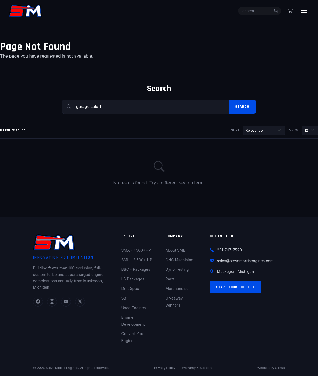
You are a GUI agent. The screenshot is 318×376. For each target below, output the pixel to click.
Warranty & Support (197, 368)
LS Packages (132, 279)
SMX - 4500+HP (136, 250)
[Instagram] (52, 302)
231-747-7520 (229, 250)
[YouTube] (66, 302)
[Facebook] (38, 302)
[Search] (259, 11)
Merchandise (177, 288)
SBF (124, 298)
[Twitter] (80, 302)
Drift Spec (130, 288)
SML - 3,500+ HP (136, 260)
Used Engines (133, 307)
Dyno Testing (177, 269)
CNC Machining (180, 260)
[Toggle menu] (304, 10)
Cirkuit (280, 368)
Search (242, 106)
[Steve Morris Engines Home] (25, 10)
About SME (175, 250)
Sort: (235, 130)
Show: (294, 130)
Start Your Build (235, 287)
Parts (170, 279)
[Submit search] (276, 11)
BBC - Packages (135, 269)
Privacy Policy (164, 368)
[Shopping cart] (290, 10)
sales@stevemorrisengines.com (245, 260)
